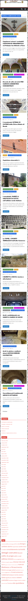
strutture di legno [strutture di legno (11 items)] (13, 580)
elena (13, 38)
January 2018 (4, 525)
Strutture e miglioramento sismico (9, 36)
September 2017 (5, 534)
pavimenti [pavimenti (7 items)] (18, 570)
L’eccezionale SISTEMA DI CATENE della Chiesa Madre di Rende (13, 124)
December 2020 (4, 458)
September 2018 (5, 508)
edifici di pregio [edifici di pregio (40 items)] (7, 556)
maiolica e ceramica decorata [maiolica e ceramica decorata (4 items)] (13, 564)
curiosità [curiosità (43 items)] (21, 549)
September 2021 (5, 447)
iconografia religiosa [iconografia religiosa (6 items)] (9, 562)
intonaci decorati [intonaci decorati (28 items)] (19, 562)
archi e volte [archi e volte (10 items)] (17, 544)
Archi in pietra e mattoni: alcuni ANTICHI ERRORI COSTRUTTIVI (12, 353)
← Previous (4, 411)
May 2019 (3, 490)
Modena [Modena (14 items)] (3, 570)
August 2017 (4, 536)
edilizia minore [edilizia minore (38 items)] (7, 559)
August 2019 (4, 484)
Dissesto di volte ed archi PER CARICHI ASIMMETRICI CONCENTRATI (13, 84)
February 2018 (4, 523)
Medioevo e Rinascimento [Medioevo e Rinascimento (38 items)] (11, 567)
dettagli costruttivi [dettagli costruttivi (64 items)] (9, 552)
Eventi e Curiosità (6, 310)
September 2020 (5, 462)
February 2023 (4, 440)
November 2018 (4, 503)
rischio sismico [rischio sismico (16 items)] (18, 575)
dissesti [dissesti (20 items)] (20, 553)
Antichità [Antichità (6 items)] (3, 544)
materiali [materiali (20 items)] (21, 564)
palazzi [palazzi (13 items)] (14, 570)
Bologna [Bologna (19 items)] (22, 544)
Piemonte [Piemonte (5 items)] (3, 572)
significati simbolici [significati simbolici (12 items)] (11, 577)
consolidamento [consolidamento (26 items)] (12, 549)
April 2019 (3, 492)
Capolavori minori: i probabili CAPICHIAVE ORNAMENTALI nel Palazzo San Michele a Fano (14, 43)
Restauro (16, 34)
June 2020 (3, 464)
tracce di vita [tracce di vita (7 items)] (4, 583)
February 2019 (4, 497)
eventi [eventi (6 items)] (23, 559)
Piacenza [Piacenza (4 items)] (22, 570)
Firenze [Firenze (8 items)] (3, 562)
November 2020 (4, 460)
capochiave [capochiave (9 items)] (15, 546)
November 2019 (4, 477)
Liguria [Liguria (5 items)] (6, 564)
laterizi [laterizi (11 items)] (3, 564)
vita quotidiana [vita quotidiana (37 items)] (18, 583)
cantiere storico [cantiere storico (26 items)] (6, 546)
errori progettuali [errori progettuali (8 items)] (17, 559)
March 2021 (4, 453)
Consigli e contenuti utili (19, 74)
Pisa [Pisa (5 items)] (10, 572)
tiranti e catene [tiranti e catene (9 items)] (21, 580)
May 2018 (3, 516)
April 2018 (3, 518)
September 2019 (5, 482)
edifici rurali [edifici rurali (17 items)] (17, 556)
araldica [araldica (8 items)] (7, 544)
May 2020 (3, 466)
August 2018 (4, 510)
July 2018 (3, 512)
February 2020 (4, 473)
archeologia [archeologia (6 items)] (11, 544)
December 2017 (4, 527)
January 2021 (4, 455)
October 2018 (4, 505)
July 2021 (3, 449)
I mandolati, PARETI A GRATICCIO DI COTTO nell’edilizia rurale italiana (12, 198)
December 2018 (4, 501)
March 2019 (4, 495)
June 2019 (3, 488)
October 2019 (4, 479)
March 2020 (4, 471)
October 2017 (4, 531)
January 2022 (4, 442)
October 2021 (4, 445)
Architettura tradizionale (8, 34)
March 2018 (4, 521)
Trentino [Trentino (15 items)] (9, 583)
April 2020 (3, 468)
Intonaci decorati (5, 428)
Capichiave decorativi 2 (11, 160)
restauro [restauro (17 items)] (11, 575)
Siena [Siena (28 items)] (3, 577)
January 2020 (4, 475)
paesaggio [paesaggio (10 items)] (9, 570)
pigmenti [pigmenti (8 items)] (7, 572)
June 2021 (3, 451)
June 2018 (3, 514)
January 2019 (4, 499)
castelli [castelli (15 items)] (21, 546)
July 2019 (3, 486)
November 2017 (4, 529)
